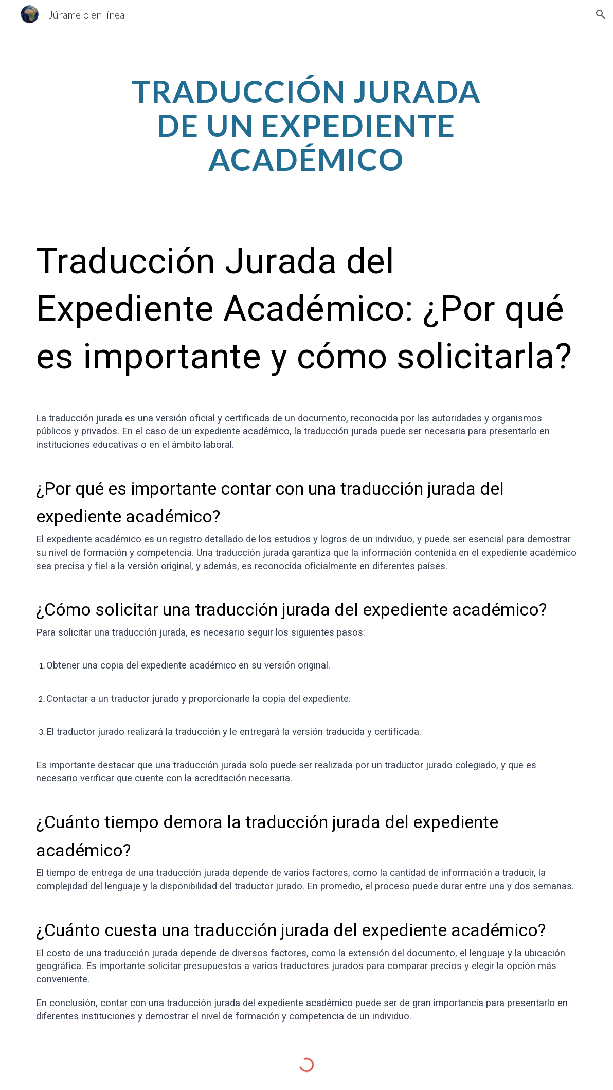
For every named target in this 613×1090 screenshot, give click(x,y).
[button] (600, 14)
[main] (306, 125)
